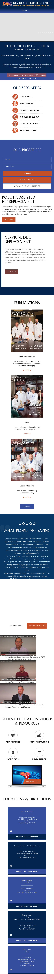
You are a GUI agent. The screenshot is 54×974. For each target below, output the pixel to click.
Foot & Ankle (26, 97)
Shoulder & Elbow (29, 117)
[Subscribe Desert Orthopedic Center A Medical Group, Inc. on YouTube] (29, 944)
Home (6, 953)
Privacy (21, 953)
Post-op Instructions (39, 747)
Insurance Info (39, 764)
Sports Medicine (28, 130)
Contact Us (6, 956)
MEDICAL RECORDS (29, 78)
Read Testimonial (16, 629)
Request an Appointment (14, 842)
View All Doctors (27, 180)
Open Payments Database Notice (40, 956)
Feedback (36, 953)
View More (9, 220)
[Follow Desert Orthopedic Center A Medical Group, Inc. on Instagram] (33, 944)
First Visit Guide (13, 747)
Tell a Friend (45, 953)
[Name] (27, 159)
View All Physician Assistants (27, 186)
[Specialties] (27, 166)
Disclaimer (13, 953)
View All (27, 507)
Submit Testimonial (37, 629)
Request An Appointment (22, 75)
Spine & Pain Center (29, 124)
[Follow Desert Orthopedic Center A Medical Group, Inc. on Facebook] (21, 944)
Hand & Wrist (26, 103)
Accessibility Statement (19, 956)
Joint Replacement (29, 110)
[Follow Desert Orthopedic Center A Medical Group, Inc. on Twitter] (25, 944)
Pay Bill (42, 75)
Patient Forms (12, 764)
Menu (27, 10)
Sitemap (28, 953)
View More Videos (33, 786)
